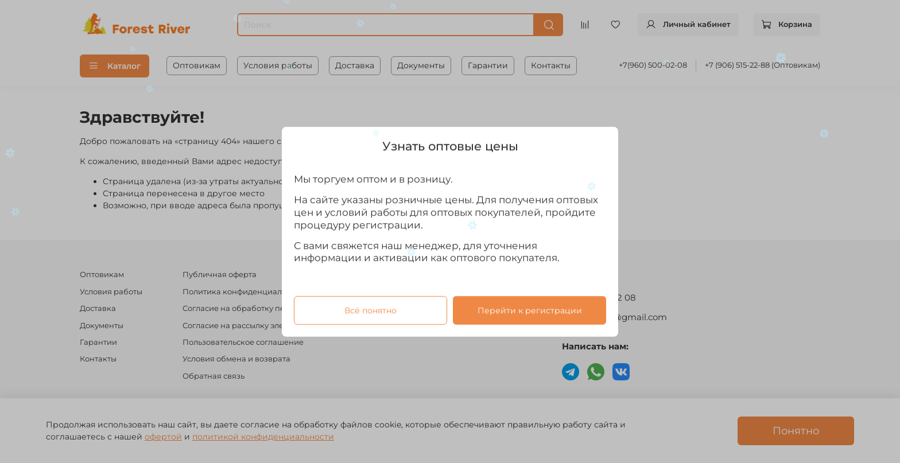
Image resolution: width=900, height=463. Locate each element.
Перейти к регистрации (530, 310)
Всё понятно (370, 310)
